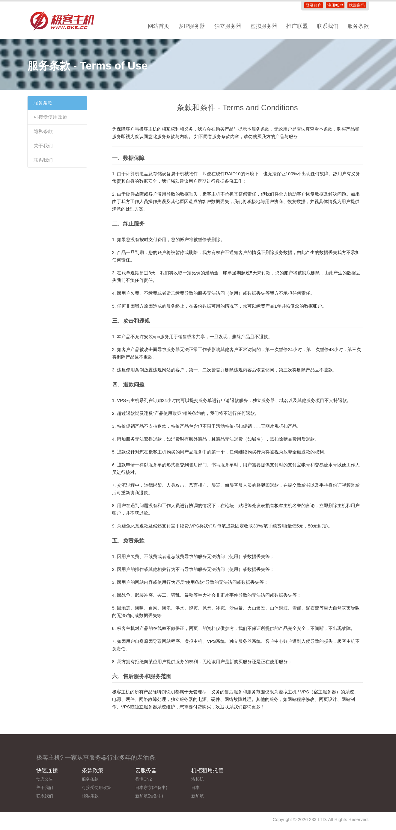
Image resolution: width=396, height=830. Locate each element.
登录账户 (313, 5)
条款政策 (92, 770)
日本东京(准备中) (151, 787)
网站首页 (158, 26)
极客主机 (66, 20)
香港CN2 (143, 779)
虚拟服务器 (263, 26)
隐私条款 (43, 131)
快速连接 (47, 770)
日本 (195, 787)
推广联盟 (297, 26)
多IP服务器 (191, 26)
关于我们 (43, 145)
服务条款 (358, 26)
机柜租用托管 (207, 770)
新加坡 (197, 795)
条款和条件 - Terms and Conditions (237, 107)
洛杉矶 (197, 779)
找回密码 (357, 5)
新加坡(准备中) (149, 795)
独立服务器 (227, 26)
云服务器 (146, 770)
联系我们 (327, 26)
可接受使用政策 (50, 117)
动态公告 (44, 779)
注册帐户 (335, 5)
